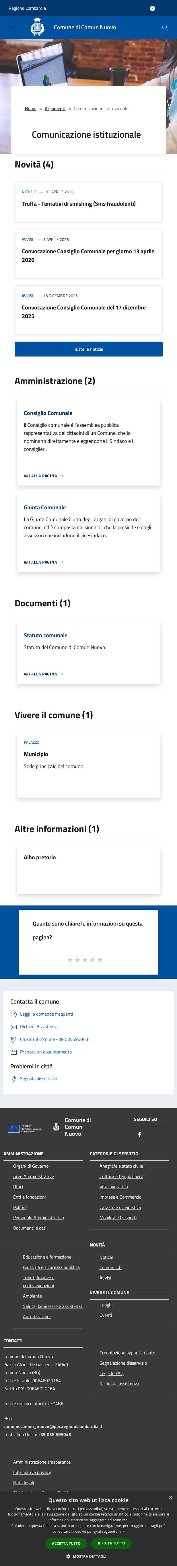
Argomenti (55, 108)
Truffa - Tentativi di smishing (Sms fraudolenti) (79, 203)
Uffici (18, 1186)
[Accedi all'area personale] (152, 8)
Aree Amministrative (33, 1176)
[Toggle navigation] (11, 27)
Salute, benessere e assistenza (53, 1306)
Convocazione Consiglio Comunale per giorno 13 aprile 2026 (88, 255)
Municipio (36, 753)
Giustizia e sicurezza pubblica (51, 1267)
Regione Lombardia (27, 8)
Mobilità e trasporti (118, 1217)
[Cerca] (165, 27)
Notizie (29, 192)
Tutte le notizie (88, 349)
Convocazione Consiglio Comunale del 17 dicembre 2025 (84, 311)
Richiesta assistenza (119, 1383)
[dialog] (88, 1529)
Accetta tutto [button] (66, 1543)
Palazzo (31, 742)
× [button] (170, 1498)
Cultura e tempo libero (121, 1176)
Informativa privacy (32, 1472)
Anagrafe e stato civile (121, 1165)
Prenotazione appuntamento (127, 1352)
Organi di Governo (30, 1165)
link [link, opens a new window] (121, 1531)
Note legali (23, 1482)
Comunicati (111, 1267)
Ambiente (32, 1295)
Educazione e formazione (47, 1256)
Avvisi (27, 239)
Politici (19, 1207)
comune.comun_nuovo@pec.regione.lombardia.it (52, 1426)
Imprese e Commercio (120, 1196)
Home (30, 108)
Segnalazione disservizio (123, 1362)
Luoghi (106, 1304)
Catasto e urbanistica (120, 1207)
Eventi (106, 1315)
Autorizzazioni (37, 1316)
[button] (89, 1556)
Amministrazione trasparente (42, 1461)
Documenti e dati (29, 1227)
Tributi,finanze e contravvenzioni (39, 1281)
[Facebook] (139, 1135)
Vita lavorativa (114, 1186)
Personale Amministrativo (38, 1217)
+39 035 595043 (54, 1434)
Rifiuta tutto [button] (111, 1543)
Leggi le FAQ (112, 1373)
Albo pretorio (40, 857)
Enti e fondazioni (29, 1196)
